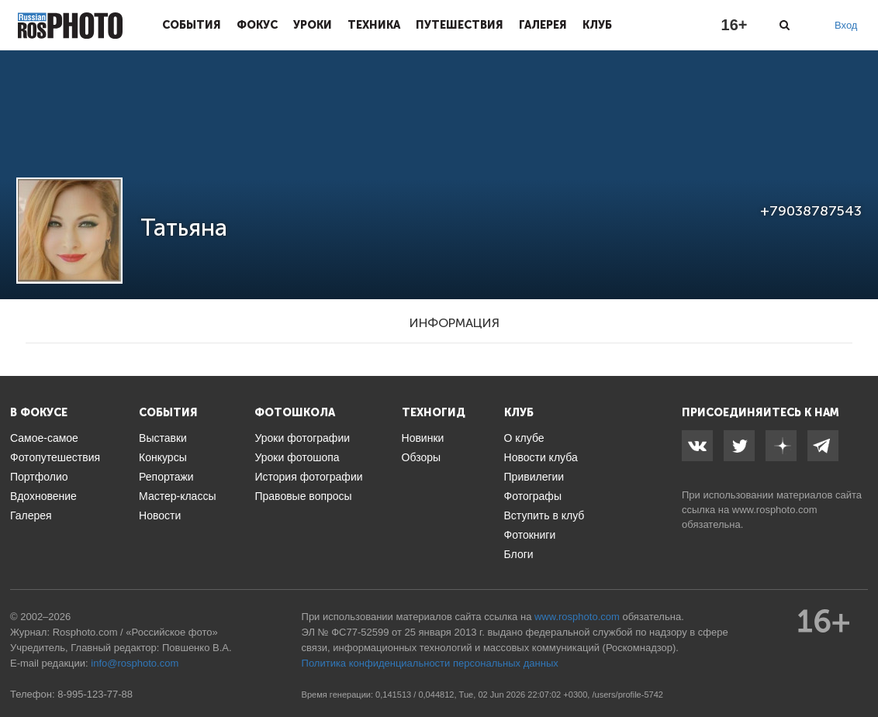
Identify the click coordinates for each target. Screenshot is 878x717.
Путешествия (459, 25)
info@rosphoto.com (134, 663)
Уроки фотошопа (296, 457)
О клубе (524, 438)
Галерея (543, 25)
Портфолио (39, 477)
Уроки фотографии (302, 438)
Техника (373, 25)
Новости (160, 515)
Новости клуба (541, 457)
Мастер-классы (177, 496)
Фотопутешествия (55, 457)
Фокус (257, 25)
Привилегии (534, 477)
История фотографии (308, 477)
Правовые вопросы (302, 496)
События (191, 25)
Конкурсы (163, 457)
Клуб (597, 25)
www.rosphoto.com (775, 509)
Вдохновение (43, 496)
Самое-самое (44, 438)
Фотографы (533, 496)
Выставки (163, 438)
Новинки (423, 438)
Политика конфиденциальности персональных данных (430, 663)
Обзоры (421, 457)
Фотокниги (530, 535)
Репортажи (166, 477)
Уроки (312, 25)
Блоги (519, 554)
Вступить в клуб (544, 515)
